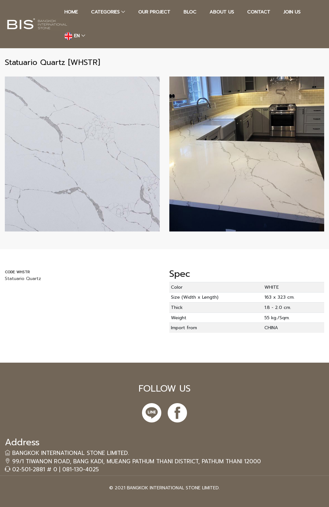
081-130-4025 (80, 469)
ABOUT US (221, 11)
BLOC (189, 11)
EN (72, 36)
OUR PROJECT (154, 11)
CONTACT (258, 11)
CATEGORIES (105, 11)
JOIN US (291, 11)
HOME (71, 11)
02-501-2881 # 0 (34, 469)
